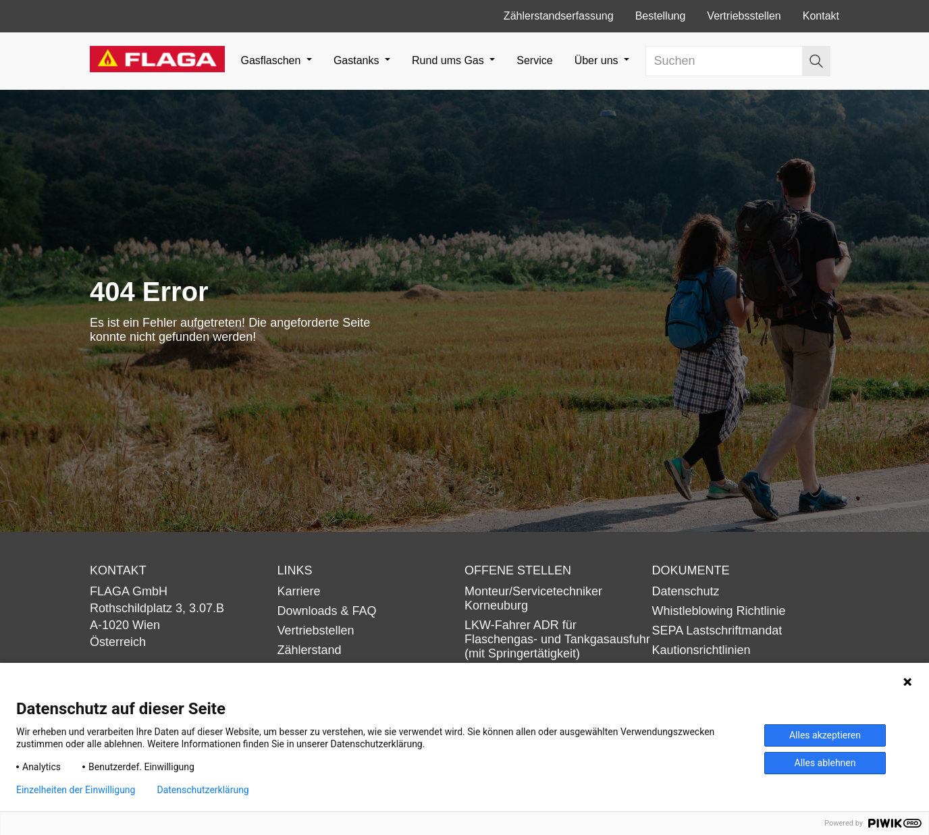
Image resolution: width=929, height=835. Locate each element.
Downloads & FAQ (327, 611)
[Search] (724, 61)
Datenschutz (686, 591)
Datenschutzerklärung (202, 789)
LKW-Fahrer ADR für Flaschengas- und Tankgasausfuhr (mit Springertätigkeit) (557, 639)
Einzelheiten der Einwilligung (75, 789)
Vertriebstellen (315, 630)
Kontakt (821, 16)
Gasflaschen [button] (271, 60)
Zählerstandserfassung (559, 16)
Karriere (299, 591)
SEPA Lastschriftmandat (717, 630)
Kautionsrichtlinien (701, 650)
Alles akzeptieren (825, 735)
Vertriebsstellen (743, 16)
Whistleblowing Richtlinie (719, 611)
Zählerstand (309, 650)
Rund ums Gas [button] (449, 60)
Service (534, 60)
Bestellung (660, 16)
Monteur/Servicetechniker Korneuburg (533, 598)
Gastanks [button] (358, 60)
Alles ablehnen (825, 762)
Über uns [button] (598, 60)
